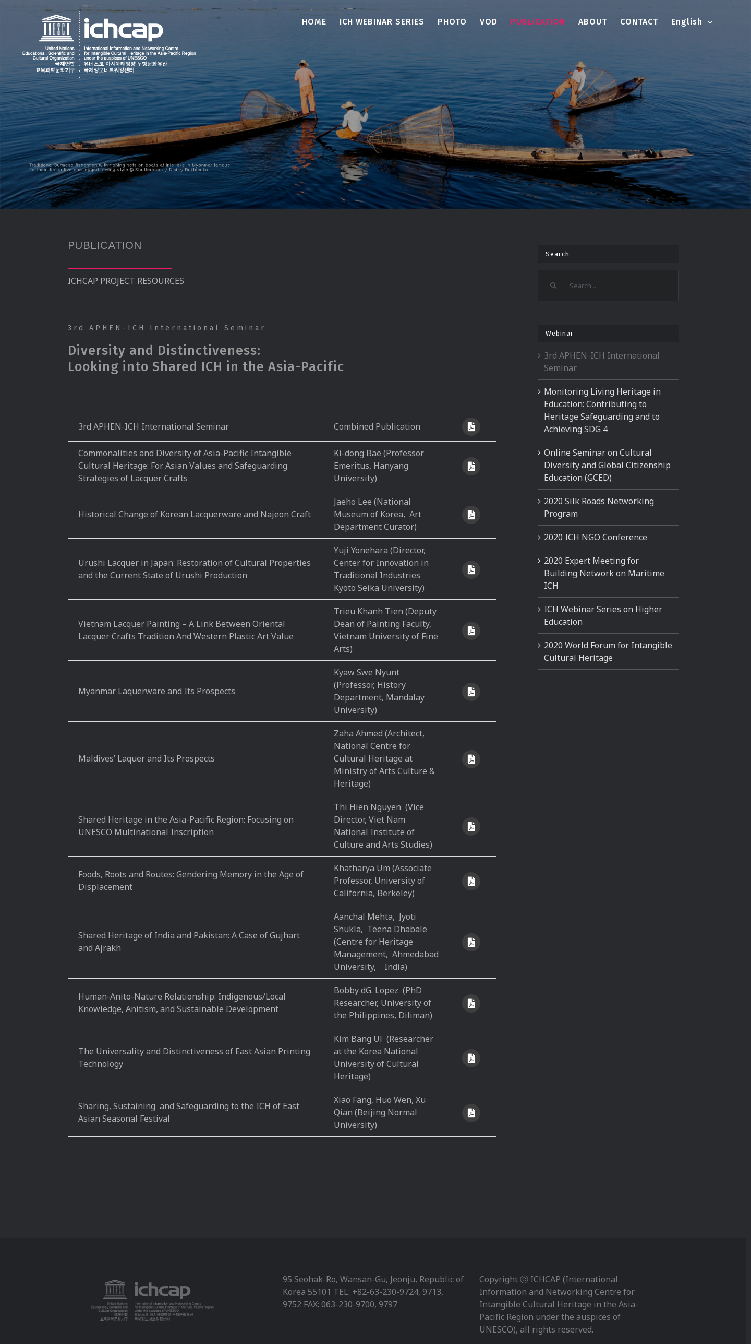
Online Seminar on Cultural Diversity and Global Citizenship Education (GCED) (607, 465)
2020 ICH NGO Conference (595, 537)
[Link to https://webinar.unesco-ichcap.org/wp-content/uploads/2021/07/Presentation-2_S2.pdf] (471, 942)
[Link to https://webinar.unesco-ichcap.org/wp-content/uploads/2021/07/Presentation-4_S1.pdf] (471, 692)
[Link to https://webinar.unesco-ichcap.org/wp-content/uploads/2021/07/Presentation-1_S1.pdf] (471, 515)
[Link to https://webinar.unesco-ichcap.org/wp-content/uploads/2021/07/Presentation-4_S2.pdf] (471, 1058)
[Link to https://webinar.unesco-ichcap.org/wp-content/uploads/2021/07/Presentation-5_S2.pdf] (471, 1113)
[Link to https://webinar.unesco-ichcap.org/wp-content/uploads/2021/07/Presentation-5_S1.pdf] (471, 759)
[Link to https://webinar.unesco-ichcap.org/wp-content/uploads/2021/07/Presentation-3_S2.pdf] (471, 1003)
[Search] (553, 285)
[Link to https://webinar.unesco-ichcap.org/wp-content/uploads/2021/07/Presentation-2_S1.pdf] (471, 570)
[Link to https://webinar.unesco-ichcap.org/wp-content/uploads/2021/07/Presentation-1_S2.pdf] (471, 881)
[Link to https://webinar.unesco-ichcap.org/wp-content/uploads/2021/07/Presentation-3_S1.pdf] (471, 631)
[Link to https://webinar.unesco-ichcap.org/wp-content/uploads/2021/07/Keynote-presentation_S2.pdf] (471, 826)
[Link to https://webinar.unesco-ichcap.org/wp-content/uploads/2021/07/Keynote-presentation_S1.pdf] (471, 466)
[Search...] (608, 285)
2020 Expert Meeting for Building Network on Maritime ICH (604, 573)
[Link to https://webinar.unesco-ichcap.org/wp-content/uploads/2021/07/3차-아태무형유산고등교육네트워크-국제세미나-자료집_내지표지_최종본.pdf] (471, 427)
